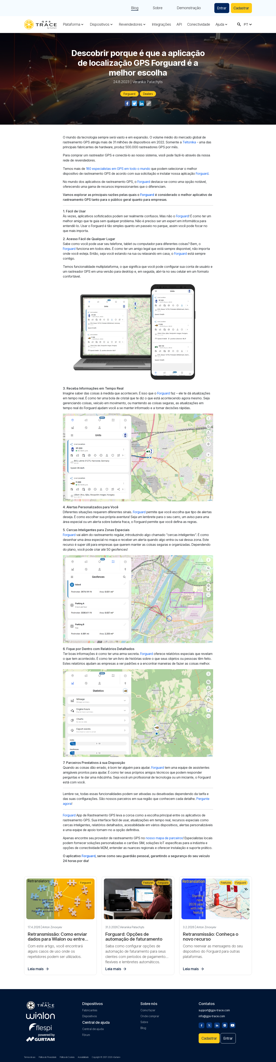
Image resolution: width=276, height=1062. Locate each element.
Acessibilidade (83, 1057)
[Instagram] (225, 1025)
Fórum (86, 1034)
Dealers (148, 94)
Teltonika (189, 142)
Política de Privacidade (47, 1057)
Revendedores (130, 24)
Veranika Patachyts (147, 82)
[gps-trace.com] (40, 24)
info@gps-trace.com (212, 1016)
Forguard (129, 94)
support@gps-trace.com (214, 1010)
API (179, 24)
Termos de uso (29, 1057)
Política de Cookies (67, 1057)
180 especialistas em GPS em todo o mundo (118, 169)
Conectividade (198, 24)
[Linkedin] (217, 1025)
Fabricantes (89, 1010)
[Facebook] (201, 1025)
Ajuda (220, 24)
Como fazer (147, 1010)
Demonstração (187, 8)
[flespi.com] (40, 1026)
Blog (133, 8)
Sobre (156, 8)
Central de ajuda (93, 1028)
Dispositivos (99, 24)
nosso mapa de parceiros (164, 838)
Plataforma (71, 24)
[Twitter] (209, 1025)
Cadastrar (241, 8)
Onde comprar (149, 1016)
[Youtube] (232, 1025)
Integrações (161, 24)
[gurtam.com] (40, 1015)
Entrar (220, 8)
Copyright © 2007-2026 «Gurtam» (106, 1057)
